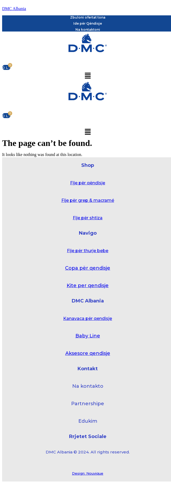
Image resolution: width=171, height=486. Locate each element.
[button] (87, 76)
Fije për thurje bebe (87, 250)
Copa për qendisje (87, 268)
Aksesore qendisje (87, 353)
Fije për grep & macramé (87, 200)
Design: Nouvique (87, 473)
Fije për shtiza (87, 217)
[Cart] (6, 67)
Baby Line (87, 336)
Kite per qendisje (88, 285)
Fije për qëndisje (87, 182)
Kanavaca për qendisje (87, 318)
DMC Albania (14, 8)
